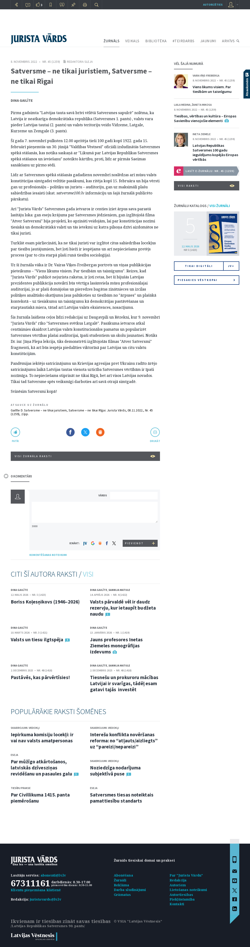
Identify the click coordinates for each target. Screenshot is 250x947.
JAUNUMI (208, 41)
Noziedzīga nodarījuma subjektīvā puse (115, 771)
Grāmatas (122, 894)
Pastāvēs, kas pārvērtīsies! (40, 677)
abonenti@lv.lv (53, 875)
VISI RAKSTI (206, 185)
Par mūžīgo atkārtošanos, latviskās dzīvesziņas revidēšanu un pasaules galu (41, 767)
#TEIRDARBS (183, 41)
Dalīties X (85, 432)
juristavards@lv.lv (45, 899)
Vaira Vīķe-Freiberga (206, 75)
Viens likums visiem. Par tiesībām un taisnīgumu (212, 89)
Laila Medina (182, 104)
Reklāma (121, 885)
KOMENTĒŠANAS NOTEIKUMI (48, 555)
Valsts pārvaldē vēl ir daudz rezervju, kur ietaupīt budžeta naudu (123, 608)
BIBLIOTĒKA (156, 41)
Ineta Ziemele (202, 134)
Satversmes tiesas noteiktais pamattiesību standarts (121, 798)
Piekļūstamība (182, 899)
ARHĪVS (228, 41)
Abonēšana (123, 875)
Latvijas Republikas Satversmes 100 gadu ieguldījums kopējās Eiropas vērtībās (215, 152)
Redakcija (178, 880)
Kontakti (177, 904)
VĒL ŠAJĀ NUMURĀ (188, 63)
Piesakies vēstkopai (206, 280)
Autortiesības (181, 894)
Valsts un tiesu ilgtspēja (37, 639)
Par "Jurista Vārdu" (186, 875)
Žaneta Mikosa (202, 104)
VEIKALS (132, 41)
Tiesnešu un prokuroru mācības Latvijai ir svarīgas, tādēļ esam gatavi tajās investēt (124, 683)
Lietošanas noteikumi (188, 889)
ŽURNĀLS (112, 41)
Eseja (14, 755)
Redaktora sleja (80, 62)
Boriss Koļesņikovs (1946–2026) (45, 602)
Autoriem (178, 885)
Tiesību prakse (21, 788)
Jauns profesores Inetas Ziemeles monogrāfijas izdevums (116, 645)
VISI (88, 574)
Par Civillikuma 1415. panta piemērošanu (40, 798)
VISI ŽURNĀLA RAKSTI (85, 456)
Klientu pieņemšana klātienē (36, 890)
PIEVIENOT (134, 543)
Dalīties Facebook (70, 432)
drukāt (155, 441)
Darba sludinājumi (130, 889)
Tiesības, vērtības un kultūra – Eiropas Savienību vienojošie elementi (205, 118)
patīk (15, 441)
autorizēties (212, 4)
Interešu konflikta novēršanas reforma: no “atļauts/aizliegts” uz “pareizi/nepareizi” (124, 740)
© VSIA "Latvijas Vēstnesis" (138, 921)
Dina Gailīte (22, 100)
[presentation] (134, 531)
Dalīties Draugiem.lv (100, 432)
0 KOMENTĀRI (21, 476)
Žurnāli (120, 880)
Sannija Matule (119, 590)
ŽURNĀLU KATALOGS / (202, 205)
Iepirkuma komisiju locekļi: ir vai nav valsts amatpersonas (42, 737)
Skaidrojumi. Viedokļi (25, 728)
